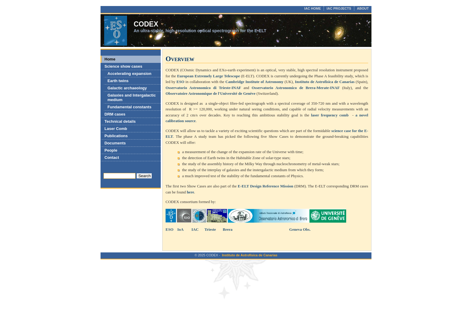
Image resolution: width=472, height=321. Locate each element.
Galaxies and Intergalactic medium (131, 97)
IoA (180, 229)
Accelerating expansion (129, 73)
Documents (115, 143)
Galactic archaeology (127, 88)
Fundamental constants (129, 107)
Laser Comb (115, 128)
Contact (111, 157)
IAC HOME (312, 8)
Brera (227, 229)
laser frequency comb (330, 115)
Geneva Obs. (299, 229)
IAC (195, 229)
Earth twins (118, 81)
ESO (169, 229)
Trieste (210, 229)
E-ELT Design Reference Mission (265, 186)
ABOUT (363, 8)
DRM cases (114, 114)
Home (109, 59)
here (190, 192)
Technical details (120, 121)
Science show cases (123, 66)
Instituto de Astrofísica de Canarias (249, 255)
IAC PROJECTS (339, 8)
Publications (116, 136)
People (110, 150)
